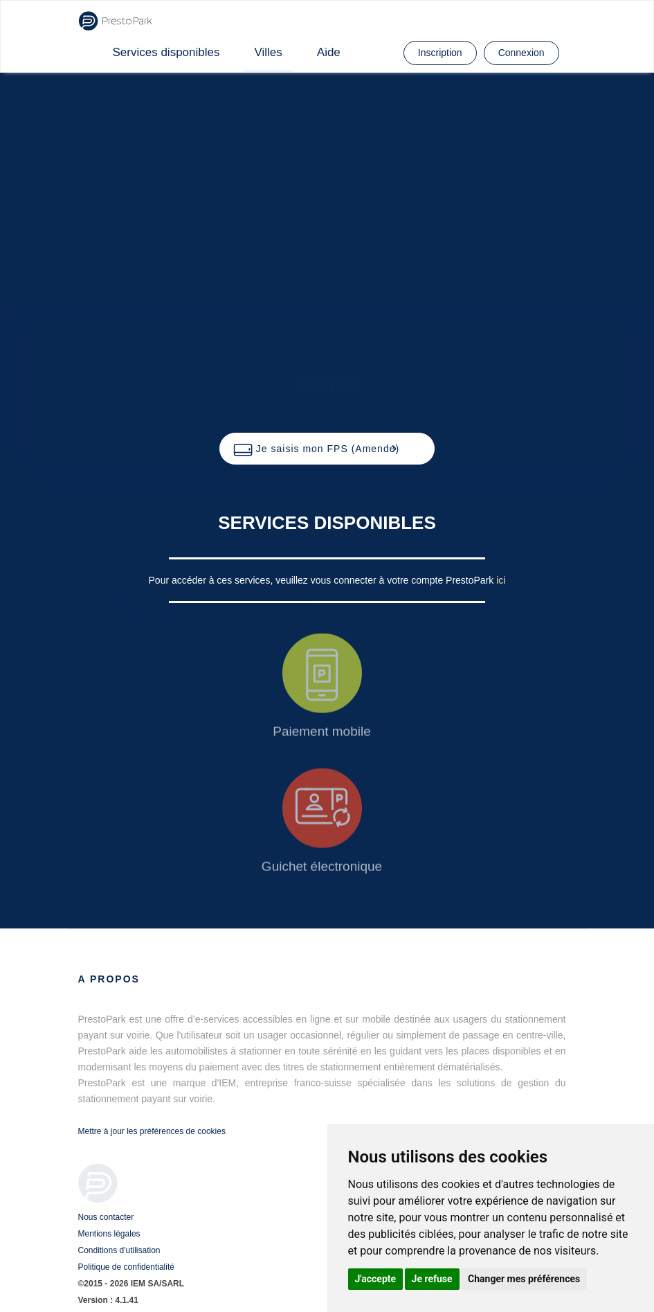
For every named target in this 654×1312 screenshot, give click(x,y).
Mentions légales (109, 1234)
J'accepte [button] (376, 1278)
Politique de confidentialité (126, 1267)
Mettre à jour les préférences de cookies (152, 1131)
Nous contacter (106, 1217)
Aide (328, 52)
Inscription (440, 52)
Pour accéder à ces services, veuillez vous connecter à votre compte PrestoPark (323, 580)
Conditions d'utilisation (119, 1250)
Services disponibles (166, 52)
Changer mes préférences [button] (524, 1278)
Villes (268, 52)
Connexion (521, 52)
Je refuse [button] (432, 1278)
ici (500, 580)
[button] (327, 448)
